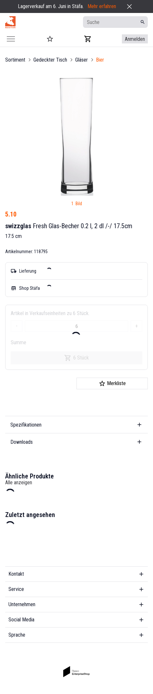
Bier (100, 60)
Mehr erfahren (102, 6)
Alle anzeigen (18, 482)
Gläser (81, 60)
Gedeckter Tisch (50, 60)
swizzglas (18, 226)
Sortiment (15, 60)
